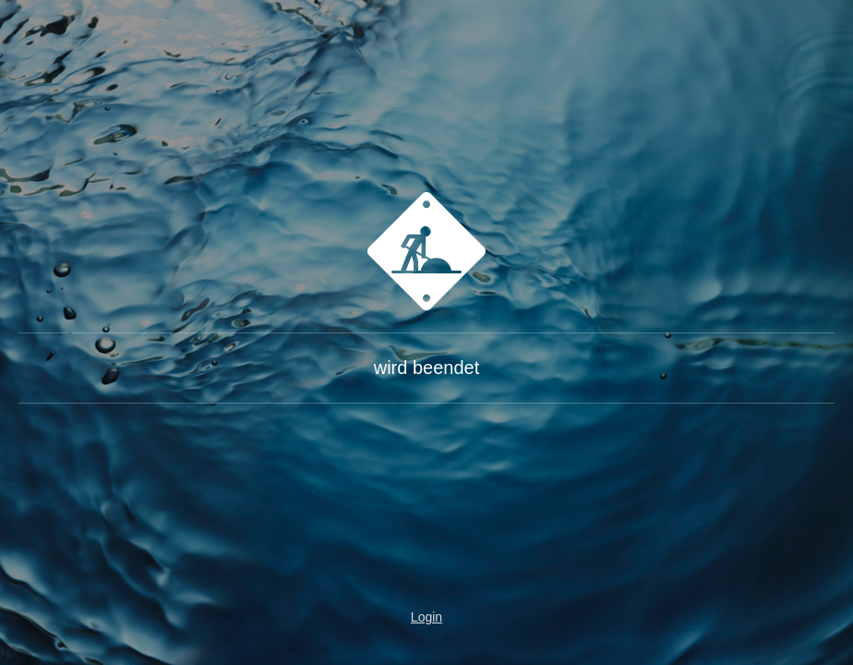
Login (426, 617)
